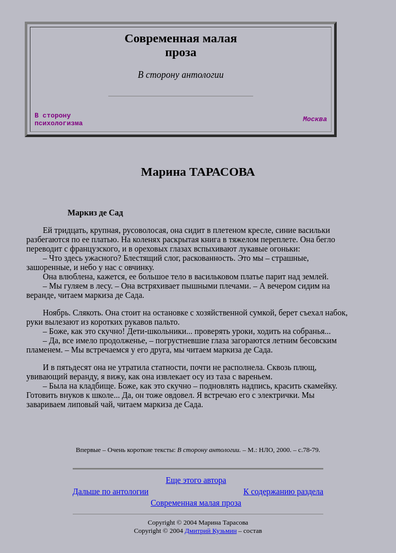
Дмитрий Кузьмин (211, 534)
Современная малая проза (196, 505)
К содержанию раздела (283, 494)
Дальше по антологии (110, 494)
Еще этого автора (196, 483)
